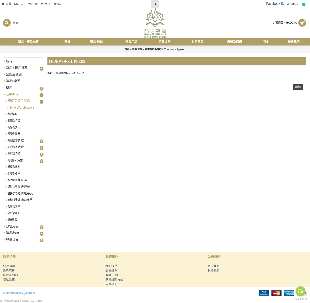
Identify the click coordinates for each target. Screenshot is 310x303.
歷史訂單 (111, 270)
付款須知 (9, 266)
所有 (9, 61)
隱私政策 (9, 279)
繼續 (298, 86)
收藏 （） (112, 275)
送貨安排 (9, 270)
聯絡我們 (213, 270)
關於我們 (213, 266)
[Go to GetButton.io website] (300, 299)
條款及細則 (10, 275)
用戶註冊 (111, 284)
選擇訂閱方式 (114, 279)
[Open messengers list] (300, 291)
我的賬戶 (111, 266)
